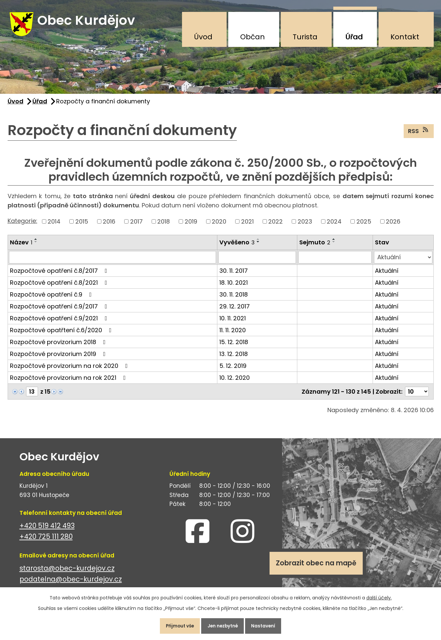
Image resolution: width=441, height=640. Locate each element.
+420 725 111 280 (46, 540)
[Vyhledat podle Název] (112, 261)
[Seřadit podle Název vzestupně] (36, 243)
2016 (109, 225)
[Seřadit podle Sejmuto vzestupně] (334, 243)
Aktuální (386, 274)
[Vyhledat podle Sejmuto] (335, 261)
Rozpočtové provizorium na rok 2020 (70, 370)
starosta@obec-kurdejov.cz (67, 572)
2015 (81, 225)
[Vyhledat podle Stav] (403, 261)
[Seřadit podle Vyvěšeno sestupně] (258, 245)
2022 (275, 225)
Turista (305, 37)
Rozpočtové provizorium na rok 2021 (69, 381)
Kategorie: (22, 225)
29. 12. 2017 (234, 310)
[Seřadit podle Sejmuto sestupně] (334, 245)
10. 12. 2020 (234, 381)
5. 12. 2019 (232, 370)
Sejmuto (314, 246)
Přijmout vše (176, 625)
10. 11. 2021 (232, 322)
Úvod (203, 37)
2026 (393, 225)
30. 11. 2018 (233, 298)
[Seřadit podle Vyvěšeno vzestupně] (258, 243)
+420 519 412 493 (47, 529)
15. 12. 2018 (233, 346)
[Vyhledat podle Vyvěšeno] (257, 261)
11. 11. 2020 (232, 334)
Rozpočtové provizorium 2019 (59, 358)
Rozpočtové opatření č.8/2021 (60, 286)
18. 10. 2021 (233, 286)
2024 (334, 225)
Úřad (354, 37)
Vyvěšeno (237, 246)
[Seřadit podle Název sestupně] (36, 245)
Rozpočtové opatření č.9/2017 (60, 310)
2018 (163, 225)
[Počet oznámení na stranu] (417, 395)
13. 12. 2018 (233, 358)
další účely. (379, 595)
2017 (136, 225)
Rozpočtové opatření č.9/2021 (60, 322)
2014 (54, 225)
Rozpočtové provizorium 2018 (59, 346)
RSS (418, 134)
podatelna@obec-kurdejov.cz (70, 583)
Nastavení (268, 625)
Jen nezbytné (223, 625)
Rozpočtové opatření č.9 (52, 298)
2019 (191, 225)
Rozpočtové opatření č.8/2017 (60, 274)
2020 (219, 225)
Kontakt (404, 37)
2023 (305, 225)
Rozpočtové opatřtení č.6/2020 (62, 334)
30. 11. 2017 (233, 274)
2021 (247, 225)
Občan (252, 37)
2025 (363, 225)
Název (21, 246)
